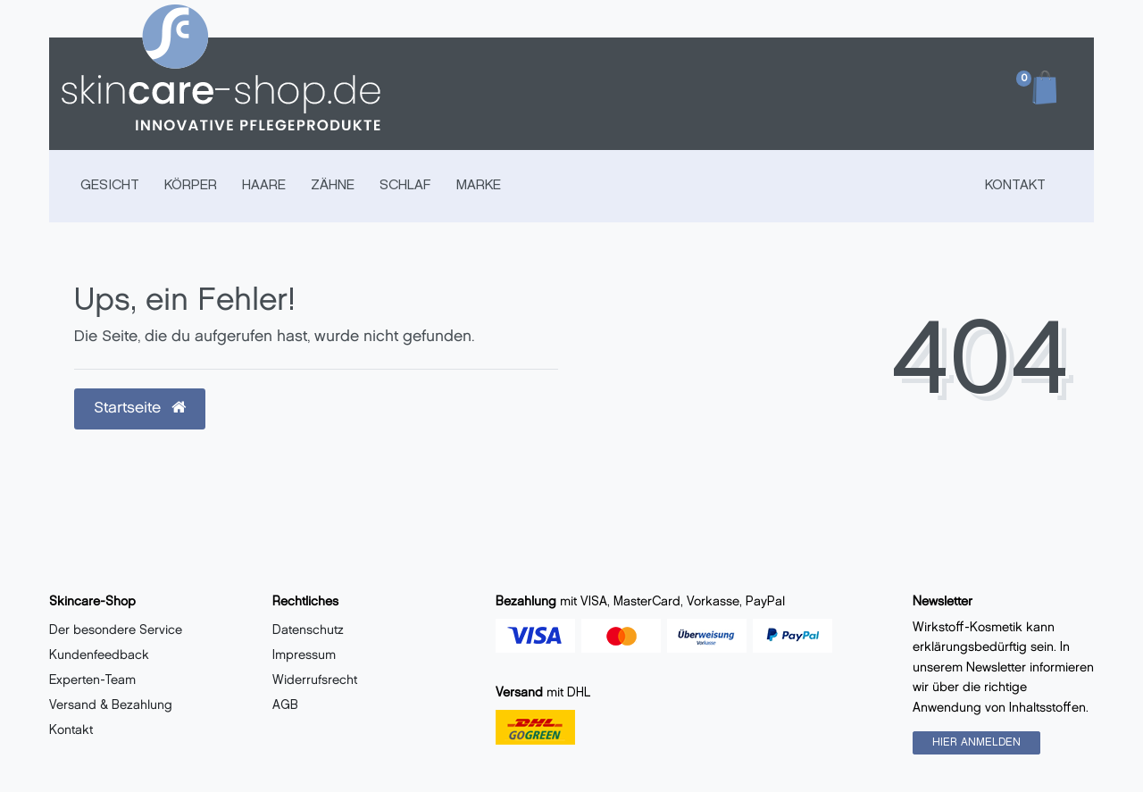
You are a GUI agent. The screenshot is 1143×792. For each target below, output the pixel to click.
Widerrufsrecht (314, 681)
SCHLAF (405, 185)
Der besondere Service (115, 631)
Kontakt (1015, 185)
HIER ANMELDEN (976, 742)
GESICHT (109, 185)
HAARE (264, 185)
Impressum (304, 656)
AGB (285, 706)
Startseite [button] (140, 408)
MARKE (478, 185)
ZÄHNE (333, 185)
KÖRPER (190, 185)
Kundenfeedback (99, 656)
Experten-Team (92, 681)
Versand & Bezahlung (110, 706)
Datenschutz (308, 631)
